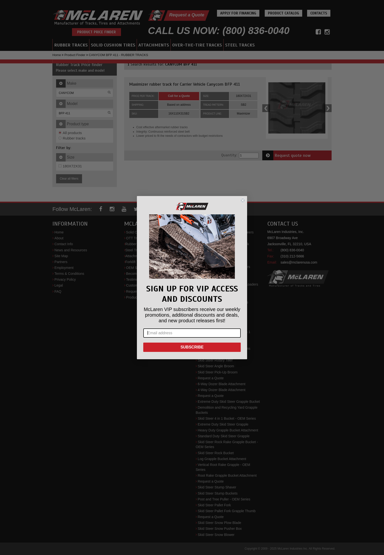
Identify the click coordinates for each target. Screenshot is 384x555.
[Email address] (192, 333)
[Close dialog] (242, 200)
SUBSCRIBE (192, 347)
